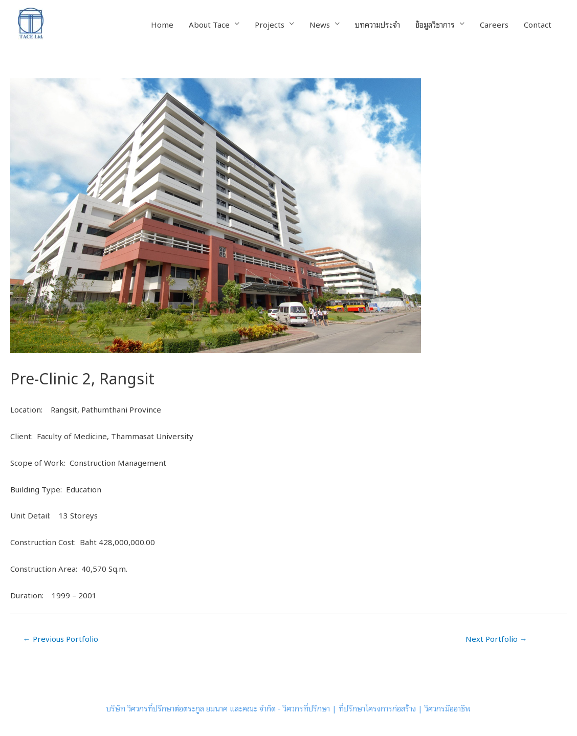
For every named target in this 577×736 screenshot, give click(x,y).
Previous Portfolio (60, 638)
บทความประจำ (377, 24)
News (319, 24)
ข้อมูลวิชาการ (435, 24)
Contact (537, 24)
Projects (269, 24)
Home (162, 24)
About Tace (209, 24)
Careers (494, 24)
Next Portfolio (496, 638)
